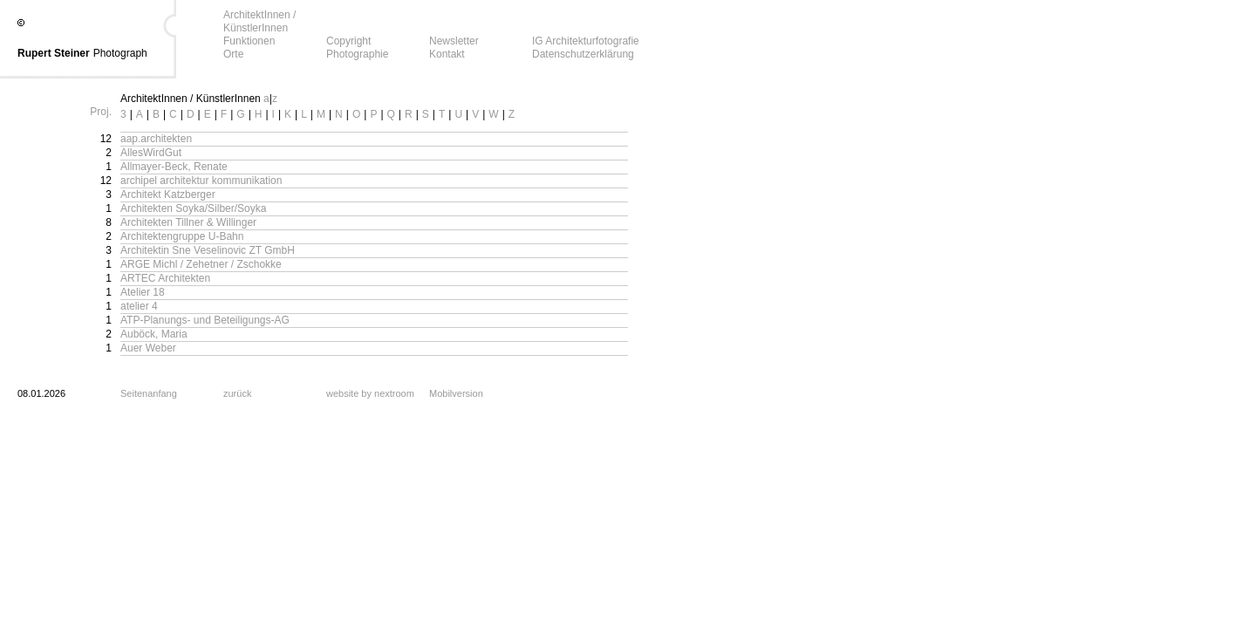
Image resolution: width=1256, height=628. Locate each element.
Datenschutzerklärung (583, 54)
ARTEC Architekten (165, 278)
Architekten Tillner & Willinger (188, 222)
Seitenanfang (148, 393)
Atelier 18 (142, 292)
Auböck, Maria (154, 334)
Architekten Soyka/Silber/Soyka (193, 208)
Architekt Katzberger (167, 194)
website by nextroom (370, 393)
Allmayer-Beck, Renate (174, 166)
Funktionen (249, 41)
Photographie (357, 54)
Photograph (120, 53)
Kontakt (447, 54)
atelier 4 (139, 306)
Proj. (101, 112)
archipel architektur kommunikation (201, 180)
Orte (233, 54)
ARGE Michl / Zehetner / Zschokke (201, 264)
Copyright (348, 41)
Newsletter (454, 41)
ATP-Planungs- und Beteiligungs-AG (205, 320)
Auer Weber (148, 348)
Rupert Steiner (53, 53)
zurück (237, 393)
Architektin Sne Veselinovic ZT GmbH (207, 250)
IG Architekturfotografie (585, 41)
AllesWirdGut (150, 153)
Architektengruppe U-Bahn (181, 236)
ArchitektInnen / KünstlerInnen (259, 21)
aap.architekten (156, 139)
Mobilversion (456, 393)
